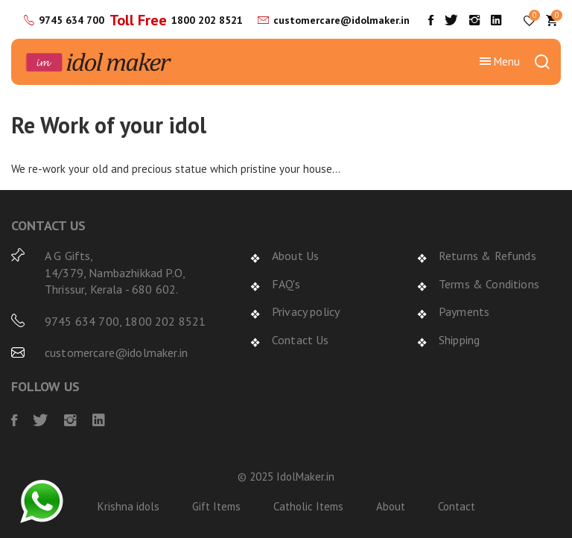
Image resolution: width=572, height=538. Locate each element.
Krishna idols (128, 506)
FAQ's (286, 283)
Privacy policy (306, 311)
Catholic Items (308, 506)
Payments (464, 311)
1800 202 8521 (207, 20)
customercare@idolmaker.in (341, 20)
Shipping (459, 339)
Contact (456, 506)
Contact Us (300, 339)
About (390, 506)
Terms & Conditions (489, 283)
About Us (295, 255)
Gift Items (216, 506)
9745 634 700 (71, 20)
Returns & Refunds (487, 255)
